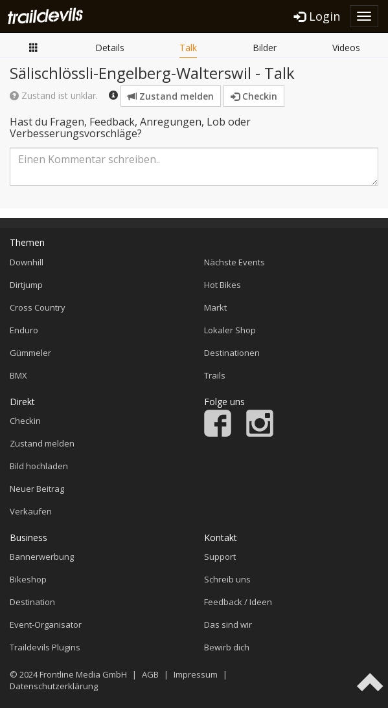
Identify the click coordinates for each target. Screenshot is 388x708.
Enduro (24, 330)
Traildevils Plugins (45, 647)
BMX (18, 375)
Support (220, 556)
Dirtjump (26, 285)
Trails (214, 375)
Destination (32, 602)
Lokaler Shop (230, 330)
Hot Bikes (222, 285)
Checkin (254, 96)
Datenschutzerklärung (54, 686)
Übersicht (33, 47)
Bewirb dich (226, 647)
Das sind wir (228, 624)
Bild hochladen (39, 466)
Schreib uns (227, 579)
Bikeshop (28, 579)
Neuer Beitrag (37, 488)
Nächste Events (234, 262)
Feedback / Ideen (238, 602)
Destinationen (232, 353)
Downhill (26, 262)
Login (317, 16)
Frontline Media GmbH (83, 674)
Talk (188, 47)
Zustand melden (171, 96)
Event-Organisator (46, 624)
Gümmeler (30, 353)
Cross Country (37, 307)
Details (109, 47)
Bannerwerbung (42, 556)
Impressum (196, 674)
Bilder (265, 47)
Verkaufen (31, 511)
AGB (150, 674)
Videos (346, 47)
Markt (215, 307)
